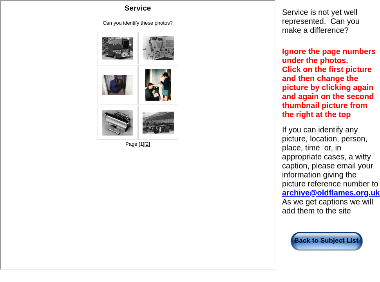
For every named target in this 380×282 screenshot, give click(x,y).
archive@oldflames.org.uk (331, 192)
